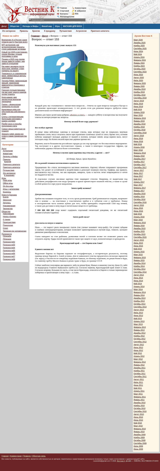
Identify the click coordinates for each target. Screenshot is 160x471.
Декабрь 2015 (139, 228)
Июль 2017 (138, 173)
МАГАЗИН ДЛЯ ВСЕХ (72, 26)
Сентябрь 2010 (140, 411)
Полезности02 (9, 242)
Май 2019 (138, 109)
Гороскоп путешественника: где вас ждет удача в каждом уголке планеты (14, 92)
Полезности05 (9, 251)
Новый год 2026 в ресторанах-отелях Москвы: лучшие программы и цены (15, 54)
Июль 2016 (138, 208)
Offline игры (8, 183)
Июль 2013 (138, 313)
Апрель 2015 (139, 252)
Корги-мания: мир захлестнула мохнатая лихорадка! (11, 99)
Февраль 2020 (140, 83)
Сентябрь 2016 (140, 202)
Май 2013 (138, 318)
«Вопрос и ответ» (77, 115)
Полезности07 (9, 256)
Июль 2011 (138, 382)
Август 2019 (139, 101)
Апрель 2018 (139, 147)
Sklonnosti (7, 200)
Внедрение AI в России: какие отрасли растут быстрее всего (14, 41)
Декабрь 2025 (139, 43)
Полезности (7, 234)
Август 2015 (139, 240)
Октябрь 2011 (139, 374)
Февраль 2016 (140, 223)
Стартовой (64, 11)
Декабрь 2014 (139, 263)
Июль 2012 (138, 347)
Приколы (24, 31)
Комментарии (80, 8)
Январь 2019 (139, 121)
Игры (57, 26)
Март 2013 (138, 324)
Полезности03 (9, 245)
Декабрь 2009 (139, 435)
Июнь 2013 (138, 316)
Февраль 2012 (140, 362)
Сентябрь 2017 (140, 168)
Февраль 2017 (140, 188)
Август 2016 (139, 205)
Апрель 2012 (139, 356)
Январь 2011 (139, 400)
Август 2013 (139, 310)
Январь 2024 (139, 63)
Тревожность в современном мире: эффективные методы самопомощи (14, 76)
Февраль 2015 (140, 258)
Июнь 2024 (138, 51)
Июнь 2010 (138, 420)
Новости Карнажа (9, 195)
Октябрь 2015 (139, 234)
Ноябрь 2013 (139, 301)
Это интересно (8, 31)
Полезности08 (9, 259)
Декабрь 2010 (139, 403)
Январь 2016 (139, 226)
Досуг (4, 26)
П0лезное (7, 239)
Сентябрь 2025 (140, 49)
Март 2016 (138, 220)
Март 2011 (138, 394)
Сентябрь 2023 (140, 72)
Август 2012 (139, 345)
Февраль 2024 (140, 60)
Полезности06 (9, 254)
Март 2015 (138, 255)
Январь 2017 (139, 191)
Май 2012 (138, 353)
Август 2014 (139, 275)
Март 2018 (138, 150)
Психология (8, 225)
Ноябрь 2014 (139, 266)
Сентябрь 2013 (140, 307)
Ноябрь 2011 (139, 371)
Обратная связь (38, 456)
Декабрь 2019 (139, 89)
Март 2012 (138, 359)
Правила (27, 456)
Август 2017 (139, 170)
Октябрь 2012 (139, 339)
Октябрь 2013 (139, 304)
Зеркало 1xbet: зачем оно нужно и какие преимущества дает (14, 136)
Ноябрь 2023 (139, 66)
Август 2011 (139, 379)
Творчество (8, 209)
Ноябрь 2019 (139, 92)
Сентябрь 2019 (140, 98)
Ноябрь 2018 (139, 127)
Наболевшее (8, 214)
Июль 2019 (138, 104)
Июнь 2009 (138, 449)
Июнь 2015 (138, 246)
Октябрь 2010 (139, 408)
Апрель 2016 (139, 217)
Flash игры (7, 180)
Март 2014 (138, 289)
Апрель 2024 (139, 57)
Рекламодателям (66, 17)
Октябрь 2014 (139, 269)
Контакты (64, 14)
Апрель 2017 (139, 182)
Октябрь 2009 (139, 440)
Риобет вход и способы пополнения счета (12, 125)
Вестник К (121, 461)
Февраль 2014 (140, 292)
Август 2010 (139, 414)
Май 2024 (138, 54)
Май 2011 (138, 388)
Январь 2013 (139, 330)
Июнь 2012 (138, 350)
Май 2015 (138, 249)
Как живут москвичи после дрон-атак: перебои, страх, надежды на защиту (13, 68)
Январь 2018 (139, 156)
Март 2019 (138, 115)
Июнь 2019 (138, 107)
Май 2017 (138, 179)
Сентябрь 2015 (140, 237)
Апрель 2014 (139, 287)
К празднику (49, 31)
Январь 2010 (139, 432)
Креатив (36, 31)
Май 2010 (138, 423)
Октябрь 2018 (139, 130)
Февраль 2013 (140, 327)
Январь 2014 (139, 295)
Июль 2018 (138, 138)
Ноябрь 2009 (139, 437)
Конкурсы (7, 192)
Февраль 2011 (140, 397)
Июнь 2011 (138, 385)
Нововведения (9, 206)
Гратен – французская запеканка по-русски (11, 105)
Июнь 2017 (138, 176)
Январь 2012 (139, 365)
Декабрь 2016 (139, 194)
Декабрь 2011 (139, 368)
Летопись (7, 203)
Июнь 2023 (138, 75)
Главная (63, 8)
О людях (6, 219)
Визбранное (80, 11)
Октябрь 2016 (139, 199)
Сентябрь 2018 (140, 133)
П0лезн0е (7, 236)
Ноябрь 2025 (139, 46)
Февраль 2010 (140, 429)
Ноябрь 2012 (139, 336)
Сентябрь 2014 (140, 272)
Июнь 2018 (138, 141)
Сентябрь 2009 (140, 443)
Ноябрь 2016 (139, 197)
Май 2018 (138, 144)
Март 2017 (138, 185)
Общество (14, 26)
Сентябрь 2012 (140, 342)
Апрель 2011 (139, 391)
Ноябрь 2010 (139, 406)
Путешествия (66, 31)
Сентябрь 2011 (140, 377)
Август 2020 (139, 78)
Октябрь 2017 (139, 165)
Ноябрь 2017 (139, 162)
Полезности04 (9, 248)
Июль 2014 (138, 278)
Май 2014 (138, 284)
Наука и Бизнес (9, 217)
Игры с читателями (11, 189)
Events (6, 197)
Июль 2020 (138, 80)
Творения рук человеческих (14, 231)
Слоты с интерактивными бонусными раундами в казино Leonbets (12, 119)
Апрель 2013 (139, 321)
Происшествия (9, 222)
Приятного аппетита (100, 31)
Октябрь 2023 (139, 69)
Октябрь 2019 (139, 95)
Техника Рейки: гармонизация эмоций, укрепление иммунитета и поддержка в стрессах (14, 84)
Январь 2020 (139, 86)
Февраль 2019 (140, 118)
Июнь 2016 (138, 211)
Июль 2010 (138, 417)
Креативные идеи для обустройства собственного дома (13, 111)
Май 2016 (138, 214)
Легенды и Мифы (30, 26)
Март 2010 (138, 426)
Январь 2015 (139, 260)
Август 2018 (139, 136)
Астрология (81, 31)
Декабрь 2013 (139, 298)
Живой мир (47, 26)
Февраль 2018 (140, 153)
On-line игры (8, 186)
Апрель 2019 (139, 112)
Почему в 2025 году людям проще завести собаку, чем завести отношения (13, 61)
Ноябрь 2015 (139, 231)
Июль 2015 (138, 243)
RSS (76, 14)
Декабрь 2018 (139, 124)
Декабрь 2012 (139, 333)
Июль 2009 (138, 446)
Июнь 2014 (138, 281)
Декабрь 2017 (139, 159)
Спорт (5, 228)
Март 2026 (138, 40)
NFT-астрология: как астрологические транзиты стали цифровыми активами (14, 47)
